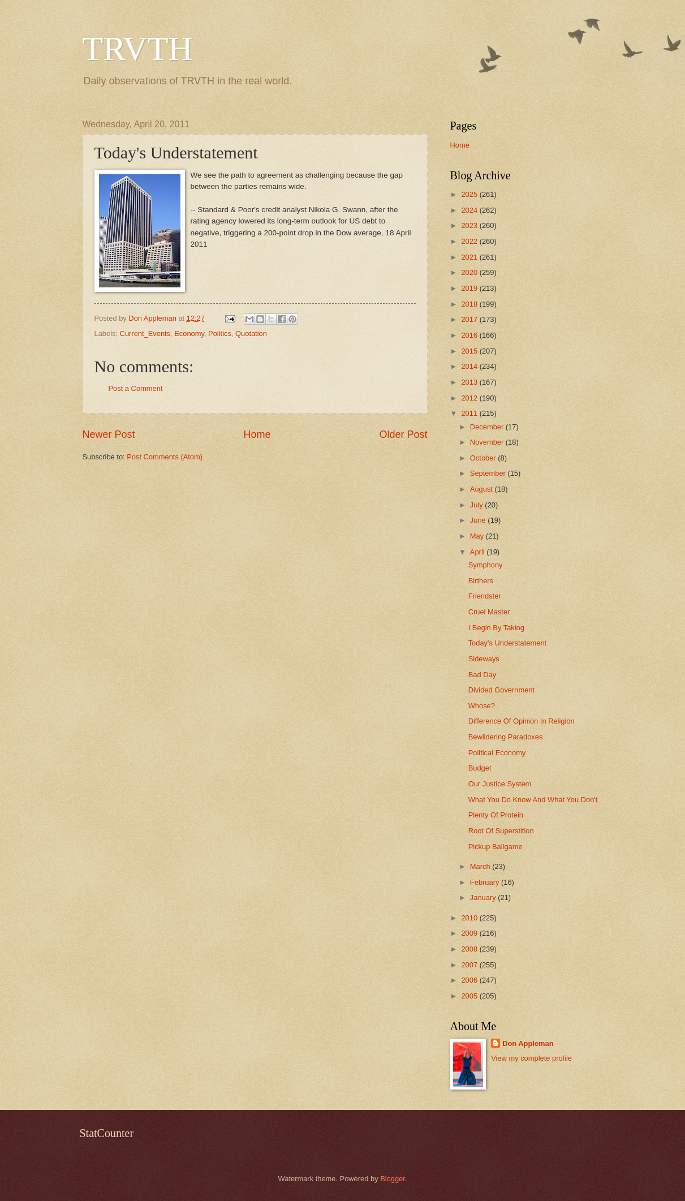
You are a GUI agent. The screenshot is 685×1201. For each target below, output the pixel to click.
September (489, 473)
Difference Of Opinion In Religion (521, 721)
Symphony (485, 565)
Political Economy (497, 752)
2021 (470, 257)
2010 (470, 918)
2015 (470, 351)
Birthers (480, 580)
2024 (470, 210)
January (484, 897)
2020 (470, 272)
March (481, 866)
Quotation (251, 333)
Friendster (484, 596)
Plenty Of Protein (495, 815)
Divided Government (501, 690)
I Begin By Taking (496, 627)
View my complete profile (531, 1058)
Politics (219, 333)
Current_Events (145, 333)
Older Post (403, 434)
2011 (470, 413)
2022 (470, 241)
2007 (470, 965)
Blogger (392, 1178)
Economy (189, 333)
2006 (470, 980)
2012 (470, 398)
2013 (470, 382)
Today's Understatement (507, 643)
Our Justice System (500, 784)
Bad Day (482, 674)
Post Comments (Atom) (165, 457)
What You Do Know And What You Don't (533, 799)
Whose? (481, 705)
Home (256, 434)
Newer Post (109, 434)
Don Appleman (527, 1043)
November (488, 442)
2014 (470, 366)
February (485, 882)
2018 (470, 304)
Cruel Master (489, 612)
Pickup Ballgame (495, 846)
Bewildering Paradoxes (505, 737)
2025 (470, 194)
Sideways (483, 659)
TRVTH (138, 48)
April (478, 552)
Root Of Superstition (501, 831)
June (479, 520)
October (484, 458)
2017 (470, 319)
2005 (470, 996)
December (488, 427)
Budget (480, 768)
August (482, 489)
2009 (470, 933)
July (477, 505)
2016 (470, 335)
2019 (470, 288)
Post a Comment (136, 388)
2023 (470, 225)
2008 (470, 949)
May (478, 536)
